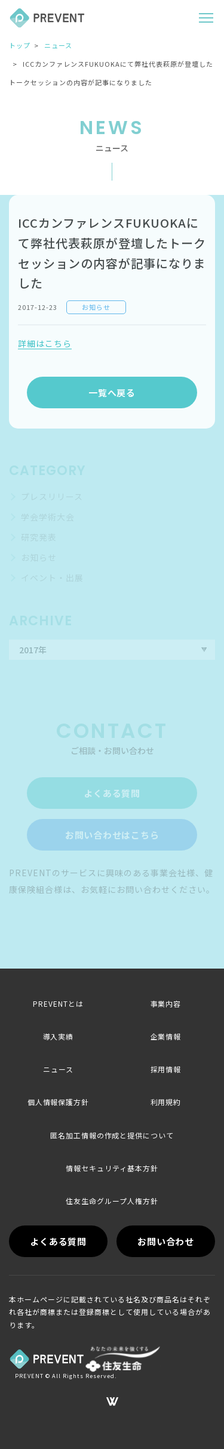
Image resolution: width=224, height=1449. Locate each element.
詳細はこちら (45, 343)
